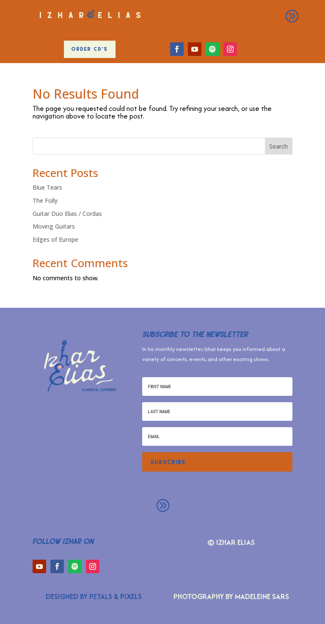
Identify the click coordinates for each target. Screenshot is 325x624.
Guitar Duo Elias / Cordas (67, 214)
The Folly (45, 200)
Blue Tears (47, 187)
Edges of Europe (55, 239)
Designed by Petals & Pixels (94, 596)
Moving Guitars (54, 226)
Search (278, 146)
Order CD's (90, 49)
